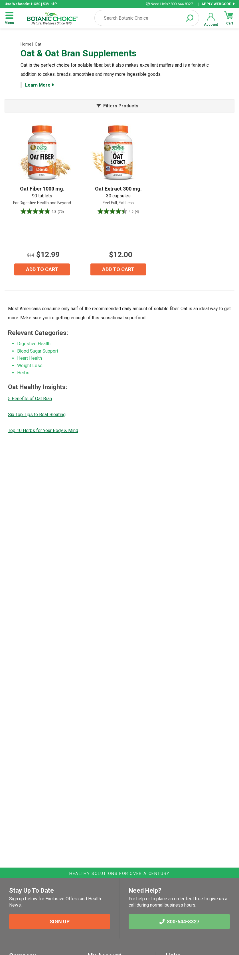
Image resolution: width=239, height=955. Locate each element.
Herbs (23, 372)
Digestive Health (33, 343)
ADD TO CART (42, 269)
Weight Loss (29, 365)
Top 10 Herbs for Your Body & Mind (43, 430)
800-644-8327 (179, 922)
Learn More (39, 85)
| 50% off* (31, 4)
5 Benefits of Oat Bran (30, 398)
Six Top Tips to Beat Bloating (37, 414)
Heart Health (29, 358)
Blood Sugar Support (37, 351)
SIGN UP (60, 922)
